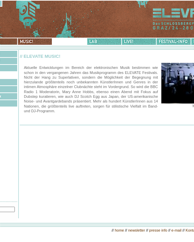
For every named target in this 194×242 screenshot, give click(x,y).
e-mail (176, 230)
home (119, 230)
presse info (158, 230)
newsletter (136, 230)
